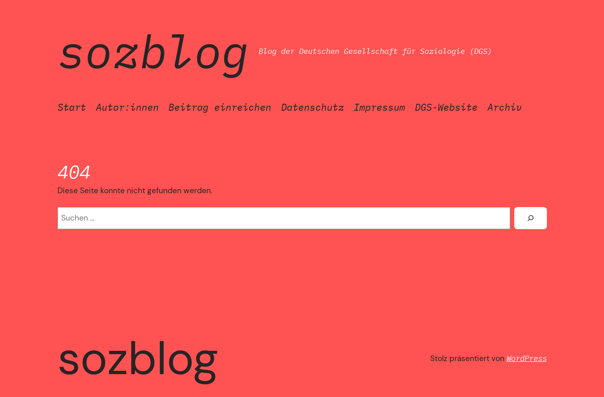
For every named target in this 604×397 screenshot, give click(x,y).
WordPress (527, 358)
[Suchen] (530, 218)
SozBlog (153, 51)
